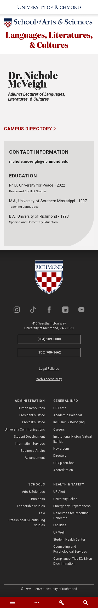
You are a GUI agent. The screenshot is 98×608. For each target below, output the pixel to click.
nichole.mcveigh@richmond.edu (38, 162)
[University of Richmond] (49, 7)
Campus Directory (29, 129)
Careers (59, 429)
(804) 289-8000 (49, 339)
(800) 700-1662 (49, 352)
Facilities (59, 525)
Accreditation (63, 470)
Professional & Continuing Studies (26, 522)
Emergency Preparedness (72, 506)
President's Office (32, 415)
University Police (65, 499)
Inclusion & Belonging (69, 422)
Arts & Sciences (33, 492)
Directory (59, 456)
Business (38, 499)
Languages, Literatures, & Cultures (49, 40)
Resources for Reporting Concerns (71, 515)
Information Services (30, 443)
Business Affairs (33, 451)
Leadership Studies (31, 506)
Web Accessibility (49, 379)
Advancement (35, 458)
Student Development (29, 436)
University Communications (25, 429)
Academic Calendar (67, 415)
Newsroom (61, 449)
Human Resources (31, 408)
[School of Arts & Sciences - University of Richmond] (49, 24)
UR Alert (59, 492)
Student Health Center (69, 539)
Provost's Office (33, 422)
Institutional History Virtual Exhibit (72, 439)
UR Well (59, 532)
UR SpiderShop (63, 463)
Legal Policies (49, 369)
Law (42, 513)
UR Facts (59, 408)
